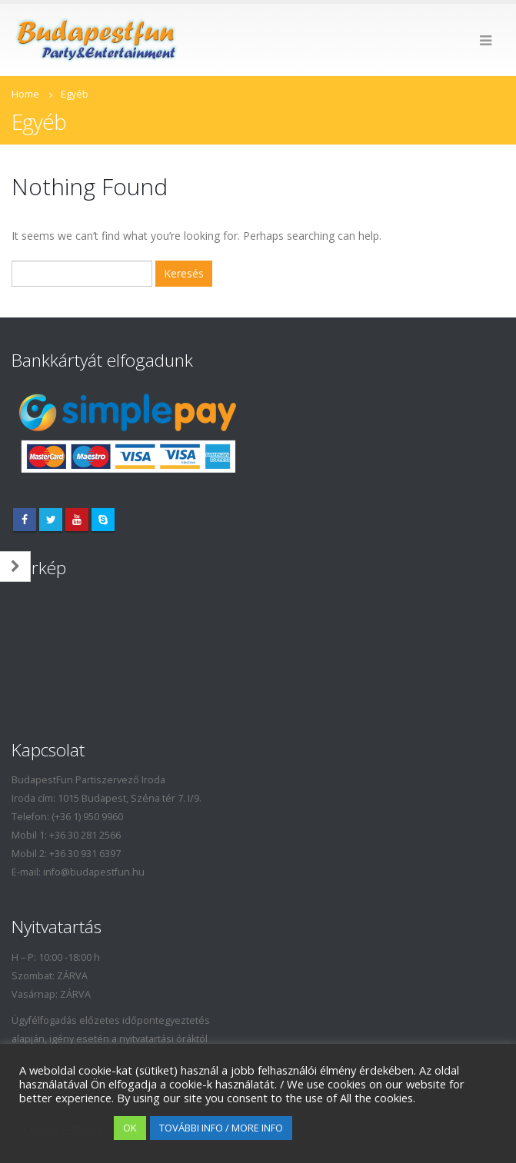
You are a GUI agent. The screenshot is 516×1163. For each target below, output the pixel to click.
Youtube (76, 519)
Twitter (50, 519)
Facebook (24, 519)
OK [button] (130, 1128)
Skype (103, 519)
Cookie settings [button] (62, 1128)
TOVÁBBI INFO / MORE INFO (221, 1128)
